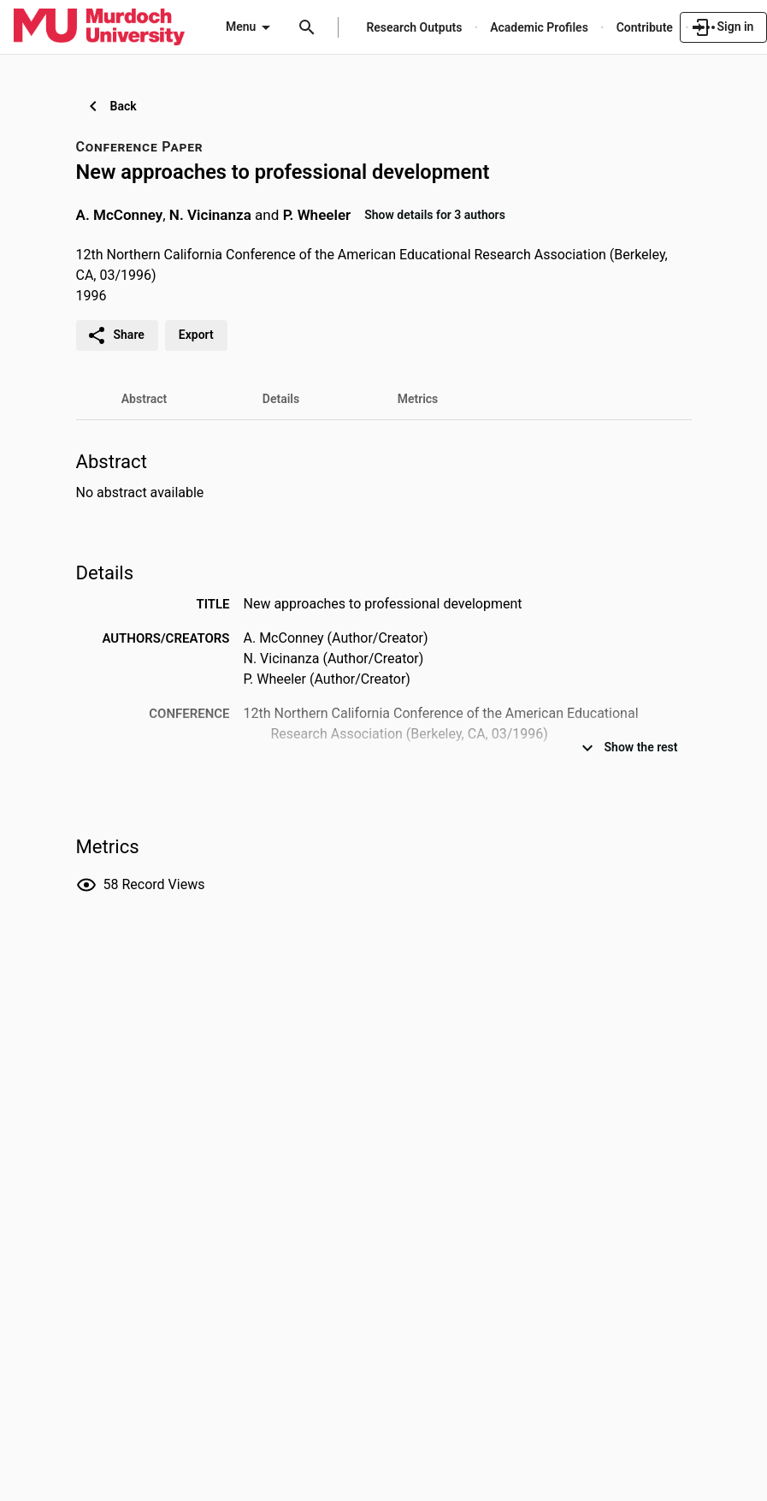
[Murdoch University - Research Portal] (99, 26)
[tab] (144, 398)
